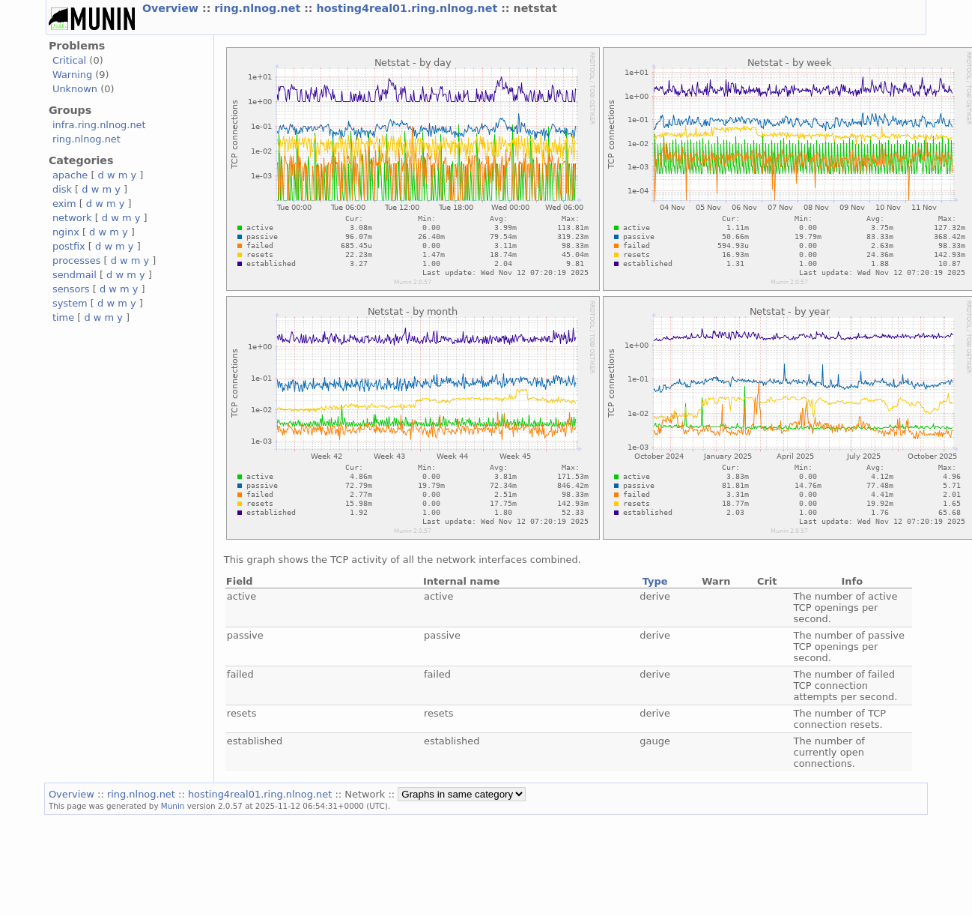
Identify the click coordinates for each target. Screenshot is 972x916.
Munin (173, 805)
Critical (69, 60)
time (63, 317)
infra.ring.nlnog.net (99, 124)
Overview (172, 8)
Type (655, 581)
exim (64, 203)
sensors (71, 289)
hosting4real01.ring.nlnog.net (409, 8)
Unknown (74, 88)
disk (62, 189)
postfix (68, 246)
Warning (72, 74)
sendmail (74, 274)
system (70, 303)
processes (76, 260)
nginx (65, 232)
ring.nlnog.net (259, 8)
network (72, 217)
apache (70, 175)
